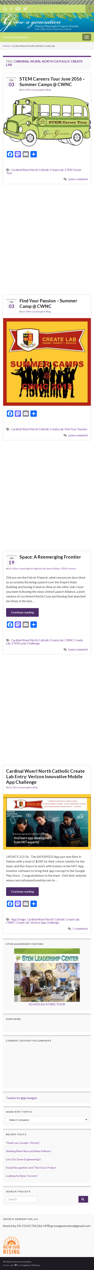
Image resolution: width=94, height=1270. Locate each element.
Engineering (39, 568)
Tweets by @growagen (21, 1098)
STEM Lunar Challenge (26, 643)
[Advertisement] (47, 239)
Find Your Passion (76, 429)
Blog (48, 89)
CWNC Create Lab (17, 922)
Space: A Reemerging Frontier (50, 557)
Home (6, 45)
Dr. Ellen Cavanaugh (33, 89)
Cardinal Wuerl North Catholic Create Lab (37, 170)
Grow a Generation (16, 37)
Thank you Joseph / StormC (23, 1142)
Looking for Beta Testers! (22, 1175)
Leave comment (78, 179)
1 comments (80, 928)
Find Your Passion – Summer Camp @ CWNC (48, 303)
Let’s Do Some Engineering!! (23, 1159)
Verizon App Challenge (44, 922)
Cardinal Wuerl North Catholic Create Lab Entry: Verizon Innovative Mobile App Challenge (45, 776)
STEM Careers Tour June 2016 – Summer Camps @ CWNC (52, 81)
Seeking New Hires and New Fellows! (28, 1151)
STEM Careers (68, 568)
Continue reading (22, 612)
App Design (18, 919)
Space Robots (53, 568)
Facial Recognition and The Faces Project (31, 1167)
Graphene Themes (30, 1265)
